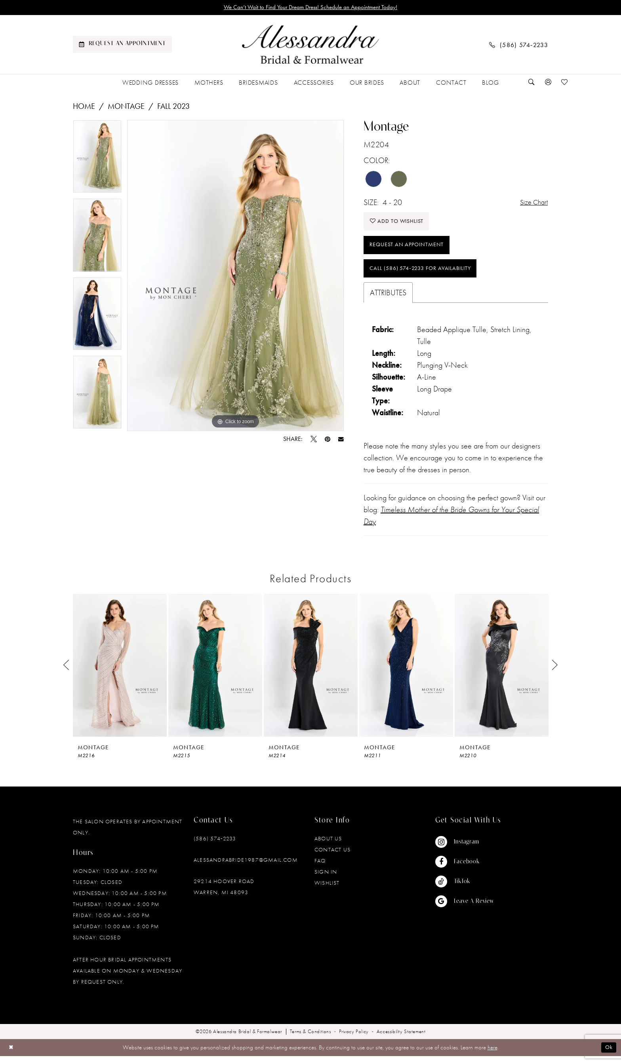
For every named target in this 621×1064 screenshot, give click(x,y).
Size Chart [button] (532, 203)
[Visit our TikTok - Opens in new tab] (464, 890)
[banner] (310, 45)
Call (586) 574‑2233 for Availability (426, 276)
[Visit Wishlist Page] (564, 83)
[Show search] (531, 83)
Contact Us (332, 857)
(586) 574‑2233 (215, 846)
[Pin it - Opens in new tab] (327, 440)
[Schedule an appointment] (122, 45)
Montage (126, 107)
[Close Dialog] (12, 1055)
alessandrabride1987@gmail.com (246, 868)
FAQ (320, 868)
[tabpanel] (97, 160)
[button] (548, 83)
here (492, 1056)
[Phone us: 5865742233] (518, 45)
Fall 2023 (173, 107)
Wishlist (327, 891)
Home (84, 107)
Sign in (325, 880)
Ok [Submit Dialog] (608, 1056)
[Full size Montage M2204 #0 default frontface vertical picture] (235, 276)
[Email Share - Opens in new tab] (341, 440)
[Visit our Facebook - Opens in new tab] (464, 870)
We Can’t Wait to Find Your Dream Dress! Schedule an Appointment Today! (310, 8)
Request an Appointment (410, 250)
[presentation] (120, 673)
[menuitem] (122, 45)
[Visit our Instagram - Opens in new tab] (464, 850)
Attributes (388, 301)
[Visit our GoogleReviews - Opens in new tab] (464, 910)
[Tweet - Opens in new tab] (313, 440)
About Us (328, 846)
